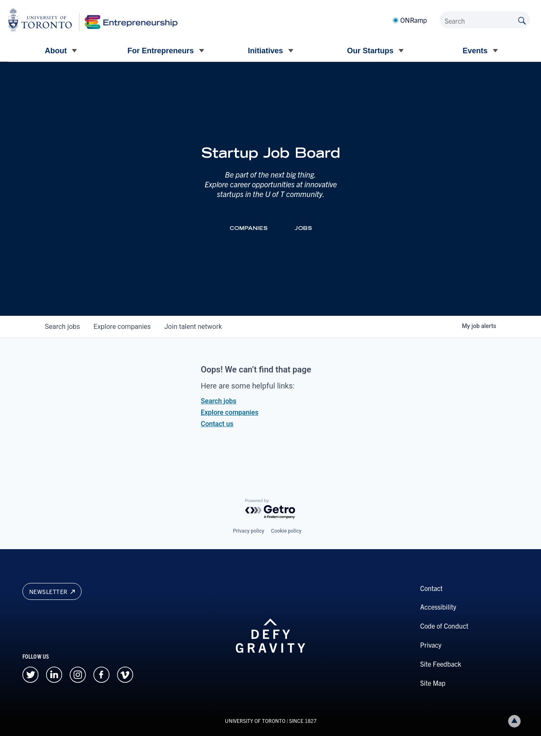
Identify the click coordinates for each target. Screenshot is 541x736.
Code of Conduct (444, 625)
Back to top (516, 721)
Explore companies (229, 412)
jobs (62, 327)
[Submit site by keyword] (522, 19)
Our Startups (370, 51)
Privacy (430, 644)
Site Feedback (440, 663)
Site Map (432, 683)
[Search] (485, 19)
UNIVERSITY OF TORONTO (255, 720)
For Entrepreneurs (160, 51)
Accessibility (438, 606)
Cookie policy (286, 531)
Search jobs (218, 401)
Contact (431, 588)
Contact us (217, 424)
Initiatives (265, 51)
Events (474, 51)
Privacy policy (248, 531)
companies (121, 327)
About (56, 51)
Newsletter (52, 591)
